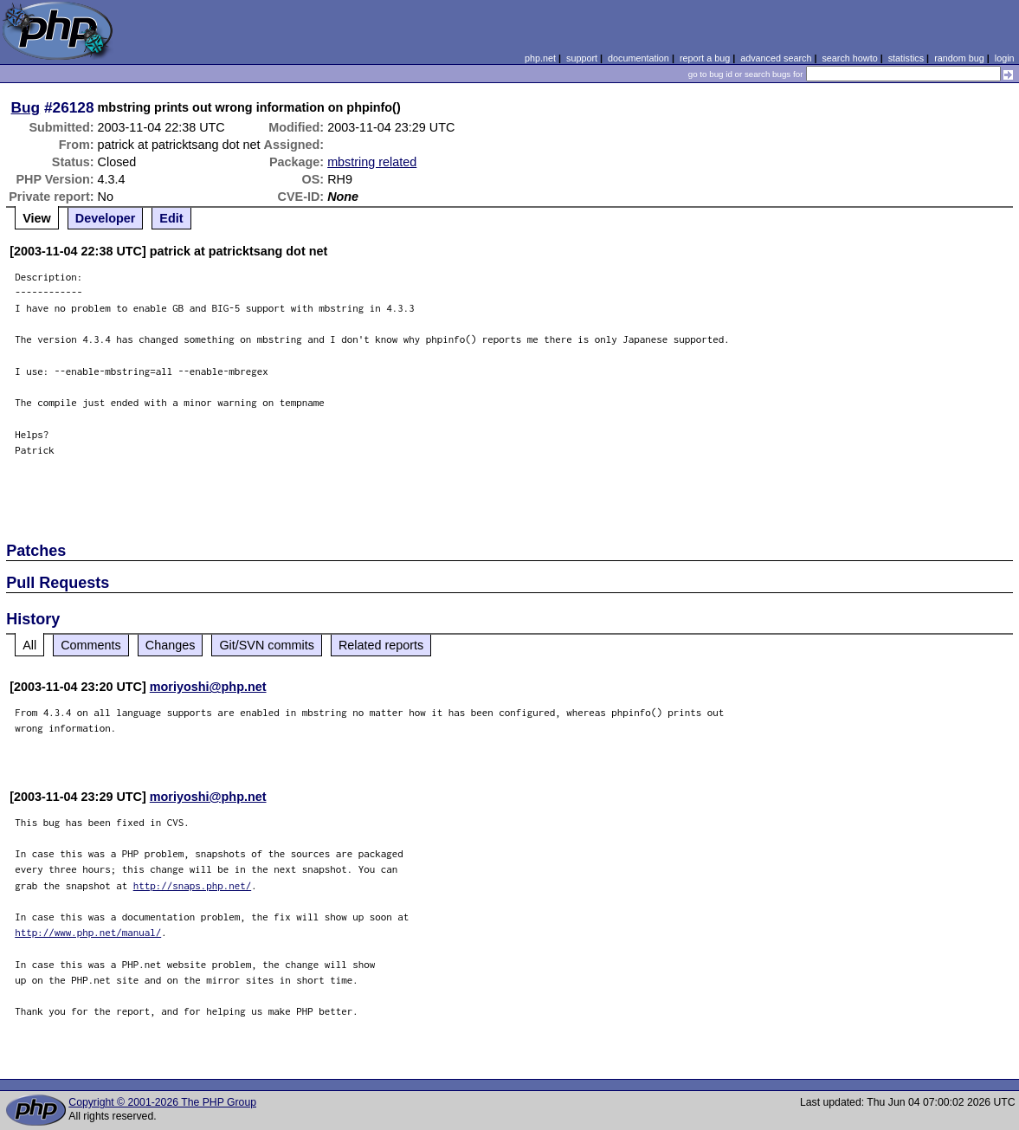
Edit (171, 218)
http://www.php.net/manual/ (88, 932)
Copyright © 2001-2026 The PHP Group (162, 1102)
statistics (906, 58)
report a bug (705, 58)
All (29, 645)
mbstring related (371, 162)
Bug (26, 107)
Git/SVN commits (266, 645)
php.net (540, 58)
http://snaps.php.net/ (192, 885)
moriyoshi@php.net (208, 687)
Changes (170, 645)
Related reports (381, 645)
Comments (91, 645)
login (1005, 58)
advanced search (775, 58)
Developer (105, 218)
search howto (849, 58)
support (581, 58)
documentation (638, 58)
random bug (959, 58)
